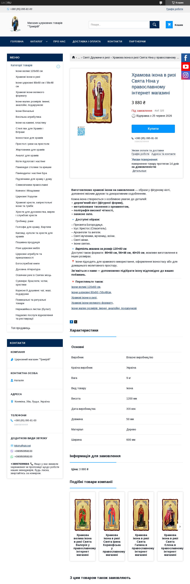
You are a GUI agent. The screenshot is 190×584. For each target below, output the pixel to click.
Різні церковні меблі (28, 248)
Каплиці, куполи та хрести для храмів (34, 235)
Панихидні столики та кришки (33, 167)
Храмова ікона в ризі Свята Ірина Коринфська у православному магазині (114, 545)
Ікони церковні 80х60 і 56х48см (91, 292)
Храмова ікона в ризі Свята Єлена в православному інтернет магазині (172, 545)
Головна (16, 41)
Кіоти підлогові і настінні (30, 161)
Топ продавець (20, 328)
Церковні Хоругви (26, 196)
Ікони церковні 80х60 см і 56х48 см (34, 84)
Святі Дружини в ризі (96, 57)
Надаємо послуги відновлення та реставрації (34, 317)
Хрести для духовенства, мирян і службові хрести (35, 213)
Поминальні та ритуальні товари (31, 301)
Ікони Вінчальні (25, 111)
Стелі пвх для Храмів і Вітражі (29, 130)
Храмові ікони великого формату (92, 302)
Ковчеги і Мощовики (28, 190)
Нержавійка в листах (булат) (33, 309)
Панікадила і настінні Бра (31, 173)
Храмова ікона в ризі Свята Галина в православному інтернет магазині (143, 545)
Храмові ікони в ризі (84, 297)
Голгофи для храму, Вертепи (33, 226)
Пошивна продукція (28, 242)
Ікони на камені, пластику (31, 122)
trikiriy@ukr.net (22, 445)
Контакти (115, 41)
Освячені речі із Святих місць (33, 275)
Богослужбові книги (28, 263)
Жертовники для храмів (30, 149)
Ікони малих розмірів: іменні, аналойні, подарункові (104, 308)
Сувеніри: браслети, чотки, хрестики (32, 282)
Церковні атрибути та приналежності (29, 255)
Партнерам (137, 41)
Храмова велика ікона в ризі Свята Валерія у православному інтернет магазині (85, 545)
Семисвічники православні (32, 184)
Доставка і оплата (87, 41)
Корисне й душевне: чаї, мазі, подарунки (33, 292)
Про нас (59, 41)
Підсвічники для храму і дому (34, 179)
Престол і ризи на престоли (32, 143)
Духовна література (28, 269)
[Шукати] (154, 24)
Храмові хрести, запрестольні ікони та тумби (34, 204)
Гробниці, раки (24, 221)
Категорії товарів (21, 65)
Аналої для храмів (27, 155)
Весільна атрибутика (28, 116)
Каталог (36, 41)
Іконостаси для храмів (29, 137)
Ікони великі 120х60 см (85, 286)
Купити (153, 128)
